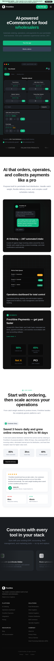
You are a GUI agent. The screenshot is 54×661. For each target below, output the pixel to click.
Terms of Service (33, 637)
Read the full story (10, 462)
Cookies (32, 654)
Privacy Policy (32, 634)
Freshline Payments (8, 613)
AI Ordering (5, 606)
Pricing (4, 619)
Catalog (7, 74)
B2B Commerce (32, 619)
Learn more (11, 336)
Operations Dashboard (8, 610)
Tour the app (42, 7)
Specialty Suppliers (33, 623)
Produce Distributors (34, 616)
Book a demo (27, 49)
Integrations (5, 616)
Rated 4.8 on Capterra (8, 597)
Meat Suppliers (32, 610)
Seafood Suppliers (33, 613)
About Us (31, 631)
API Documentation (7, 634)
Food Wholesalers (33, 606)
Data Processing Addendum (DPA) (38, 641)
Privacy (21, 654)
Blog (3, 631)
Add (23, 88)
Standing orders (20, 74)
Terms (26, 654)
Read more (48, 1)
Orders (12, 74)
